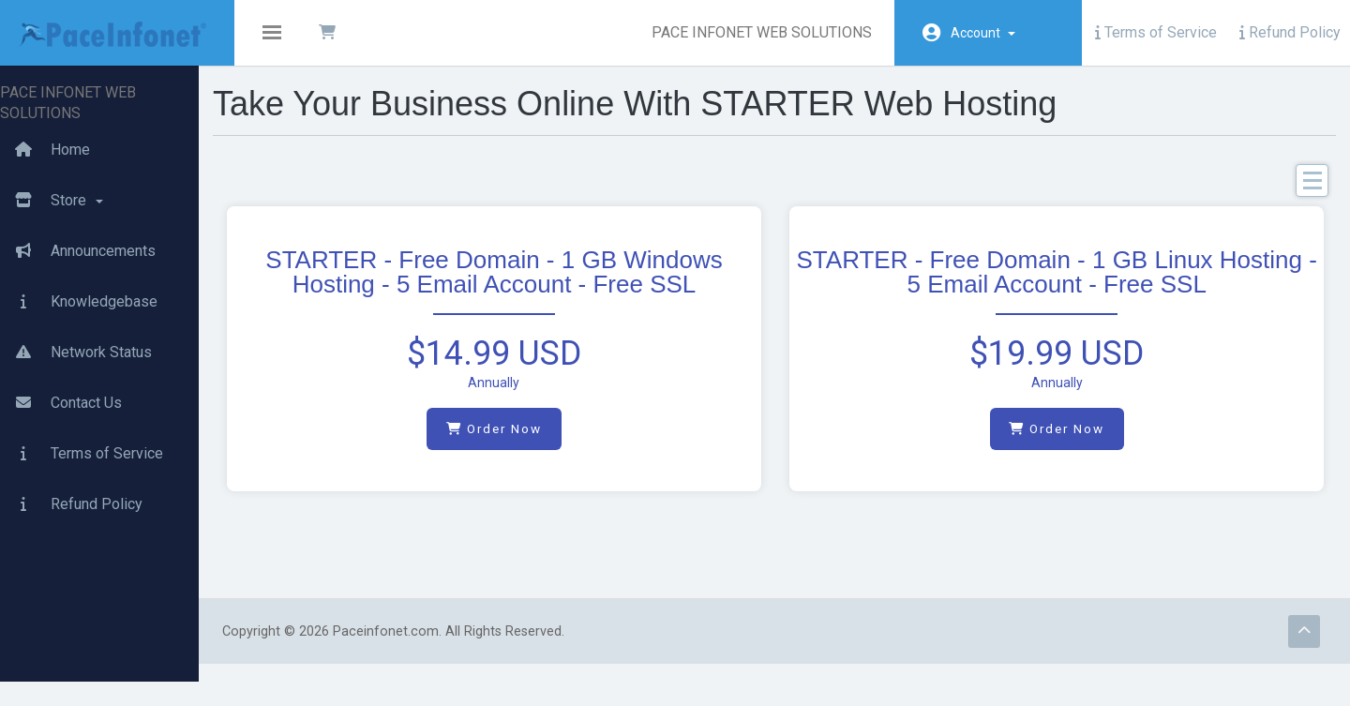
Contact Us (61, 375)
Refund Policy (1290, 32)
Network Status (76, 324)
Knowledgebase (79, 273)
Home (45, 122)
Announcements (78, 223)
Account (983, 32)
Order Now (527, 444)
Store (51, 172)
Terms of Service (1156, 32)
